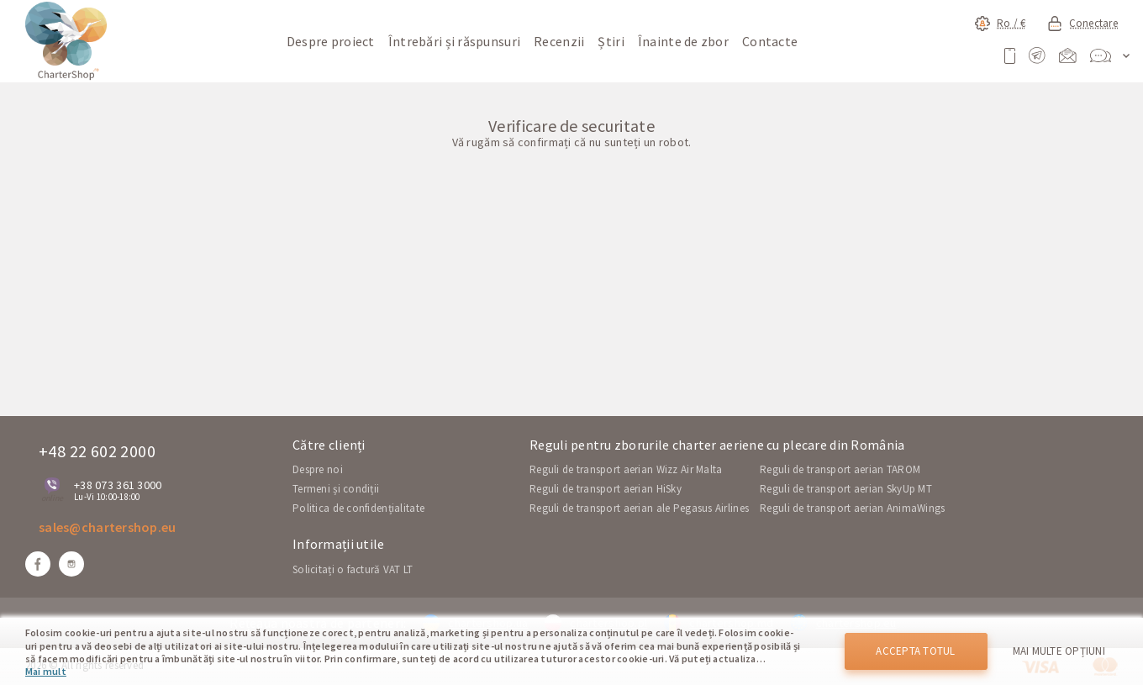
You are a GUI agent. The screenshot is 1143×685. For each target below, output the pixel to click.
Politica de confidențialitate (358, 508)
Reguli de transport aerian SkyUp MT (846, 489)
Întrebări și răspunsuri (454, 41)
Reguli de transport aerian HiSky (605, 489)
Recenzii (559, 41)
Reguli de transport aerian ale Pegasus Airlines (639, 508)
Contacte (770, 41)
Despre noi (317, 469)
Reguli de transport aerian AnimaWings (852, 508)
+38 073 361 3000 (117, 485)
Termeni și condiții (335, 489)
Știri (611, 41)
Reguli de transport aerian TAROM (840, 469)
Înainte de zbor (683, 41)
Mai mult (45, 671)
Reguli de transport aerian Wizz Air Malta (625, 469)
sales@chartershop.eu (107, 527)
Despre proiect (331, 41)
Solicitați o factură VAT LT (352, 569)
